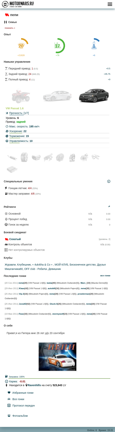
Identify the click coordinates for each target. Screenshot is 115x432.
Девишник (54, 268)
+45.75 (107, 74)
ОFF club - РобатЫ (35, 268)
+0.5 (108, 68)
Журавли (10, 264)
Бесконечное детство (83, 264)
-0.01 (22, 381)
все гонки (105, 275)
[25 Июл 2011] (11, 294)
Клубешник (24, 264)
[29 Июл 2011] (11, 288)
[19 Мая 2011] (11, 314)
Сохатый (15, 239)
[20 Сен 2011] (11, 283)
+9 (109, 79)
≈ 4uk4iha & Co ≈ (42, 264)
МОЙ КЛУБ (61, 264)
